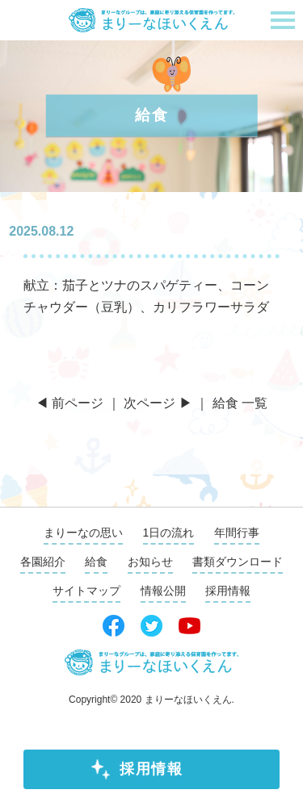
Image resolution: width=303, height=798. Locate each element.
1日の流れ (169, 532)
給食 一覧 (240, 403)
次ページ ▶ (157, 403)
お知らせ (150, 561)
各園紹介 (42, 561)
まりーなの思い (83, 532)
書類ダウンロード (237, 561)
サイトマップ (86, 590)
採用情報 (151, 769)
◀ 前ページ (69, 403)
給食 (96, 561)
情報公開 (163, 590)
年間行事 (236, 532)
